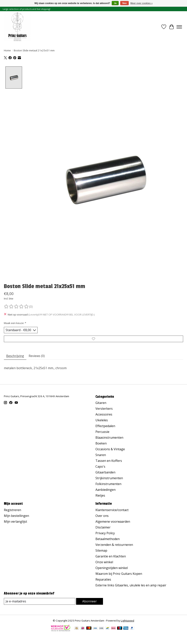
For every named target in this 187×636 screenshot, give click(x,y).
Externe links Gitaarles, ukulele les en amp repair (130, 585)
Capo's (100, 466)
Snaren (100, 455)
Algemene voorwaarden (112, 521)
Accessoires (103, 414)
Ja (115, 3)
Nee (124, 3)
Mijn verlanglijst (15, 521)
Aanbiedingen (105, 490)
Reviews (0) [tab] (37, 356)
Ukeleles (101, 420)
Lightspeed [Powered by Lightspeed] (127, 620)
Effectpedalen (105, 426)
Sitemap (101, 550)
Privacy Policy (105, 533)
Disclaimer (103, 527)
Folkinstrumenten (108, 484)
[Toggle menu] (179, 27)
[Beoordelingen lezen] (16, 306)
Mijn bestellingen (16, 516)
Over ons (102, 516)
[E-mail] (39, 601)
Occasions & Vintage (110, 449)
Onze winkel (104, 562)
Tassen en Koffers (108, 461)
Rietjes (100, 495)
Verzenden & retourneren (114, 545)
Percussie (102, 432)
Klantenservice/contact (112, 510)
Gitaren (100, 403)
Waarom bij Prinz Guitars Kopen (118, 574)
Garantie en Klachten (110, 556)
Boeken (101, 443)
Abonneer (89, 601)
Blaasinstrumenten (109, 437)
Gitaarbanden (105, 472)
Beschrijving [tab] (15, 356)
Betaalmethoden (107, 539)
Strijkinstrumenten (109, 478)
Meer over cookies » (141, 3)
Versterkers (104, 408)
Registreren (12, 510)
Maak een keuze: (15, 323)
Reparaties (103, 579)
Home (7, 50)
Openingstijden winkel (111, 568)
